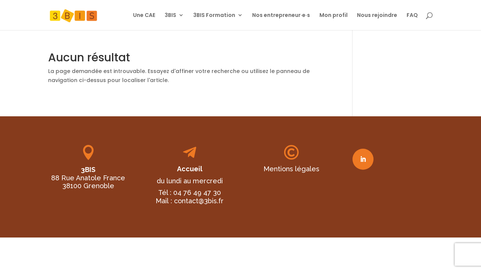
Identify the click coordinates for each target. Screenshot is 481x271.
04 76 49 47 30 (197, 192)
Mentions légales (291, 169)
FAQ (412, 15)
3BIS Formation (214, 15)
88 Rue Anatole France (88, 178)
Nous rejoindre (377, 15)
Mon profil (333, 15)
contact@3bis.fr (199, 201)
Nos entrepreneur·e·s (281, 15)
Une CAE (144, 15)
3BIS (170, 15)
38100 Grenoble (88, 186)
